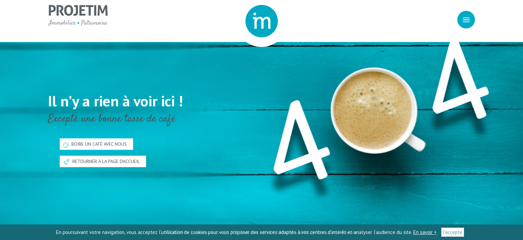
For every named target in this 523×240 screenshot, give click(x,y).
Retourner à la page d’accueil (101, 162)
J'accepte (452, 232)
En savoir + (425, 232)
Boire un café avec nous (95, 144)
